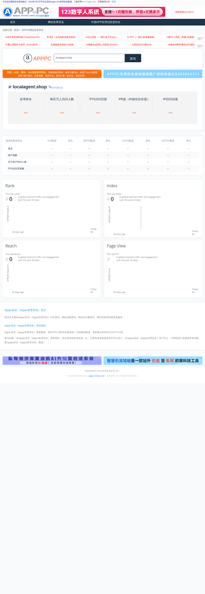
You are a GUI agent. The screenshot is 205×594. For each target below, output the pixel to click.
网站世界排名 (56, 22)
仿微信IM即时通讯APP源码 (181, 44)
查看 (114, 2)
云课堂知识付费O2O (141, 44)
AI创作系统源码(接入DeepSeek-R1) (22, 37)
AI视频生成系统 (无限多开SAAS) (101, 44)
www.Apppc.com (89, 2)
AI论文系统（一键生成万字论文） (102, 37)
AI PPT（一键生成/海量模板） (141, 37)
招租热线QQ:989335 (184, 12)
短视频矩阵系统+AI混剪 (62, 44)
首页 (12, 22)
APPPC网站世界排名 (32, 30)
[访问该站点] (55, 88)
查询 (133, 58)
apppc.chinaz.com (97, 376)
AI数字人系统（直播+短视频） (181, 37)
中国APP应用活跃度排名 (105, 22)
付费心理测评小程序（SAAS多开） (22, 44)
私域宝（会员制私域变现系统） (62, 37)
